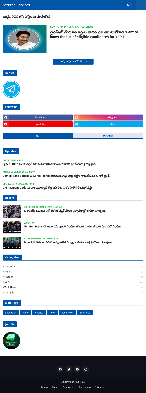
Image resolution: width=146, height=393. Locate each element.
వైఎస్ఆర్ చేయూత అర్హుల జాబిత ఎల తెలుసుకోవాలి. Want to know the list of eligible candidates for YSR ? (94, 34)
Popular (108, 135)
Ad (37, 135)
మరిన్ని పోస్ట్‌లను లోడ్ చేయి (72, 61)
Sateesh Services (16, 5)
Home (44, 387)
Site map (100, 387)
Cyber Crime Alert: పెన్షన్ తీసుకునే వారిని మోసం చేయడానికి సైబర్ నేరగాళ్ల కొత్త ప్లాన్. (49, 164)
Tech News (73, 288)
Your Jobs (73, 292)
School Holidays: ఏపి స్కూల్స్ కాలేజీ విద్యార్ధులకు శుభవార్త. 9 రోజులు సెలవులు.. (68, 242)
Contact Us (69, 387)
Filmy (73, 272)
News (73, 282)
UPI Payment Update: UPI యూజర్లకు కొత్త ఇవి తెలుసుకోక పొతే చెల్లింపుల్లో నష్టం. (48, 187)
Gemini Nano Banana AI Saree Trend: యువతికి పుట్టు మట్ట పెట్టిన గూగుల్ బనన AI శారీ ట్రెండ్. (56, 176)
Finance (73, 277)
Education (73, 267)
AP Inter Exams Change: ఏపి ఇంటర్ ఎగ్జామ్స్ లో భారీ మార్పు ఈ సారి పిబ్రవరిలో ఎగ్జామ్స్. (73, 226)
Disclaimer (85, 387)
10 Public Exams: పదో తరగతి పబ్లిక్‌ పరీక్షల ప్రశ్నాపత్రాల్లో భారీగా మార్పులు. (65, 210)
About (55, 387)
